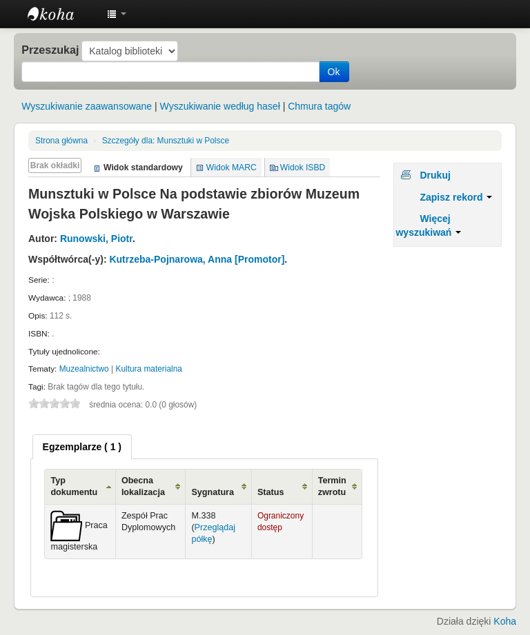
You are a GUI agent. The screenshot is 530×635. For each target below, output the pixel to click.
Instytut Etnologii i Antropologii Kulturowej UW (62, 14)
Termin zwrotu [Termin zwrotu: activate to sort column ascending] (332, 486)
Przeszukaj (50, 49)
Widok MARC (231, 167)
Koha (504, 621)
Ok (334, 71)
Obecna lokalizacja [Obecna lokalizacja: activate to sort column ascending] (143, 486)
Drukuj (435, 175)
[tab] (82, 446)
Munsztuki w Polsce (165, 140)
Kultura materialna (148, 369)
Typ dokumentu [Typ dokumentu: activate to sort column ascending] (73, 486)
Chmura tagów (319, 106)
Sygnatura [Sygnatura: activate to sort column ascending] (212, 492)
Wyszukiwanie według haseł (220, 106)
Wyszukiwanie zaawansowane (86, 106)
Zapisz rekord (456, 197)
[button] (117, 14)
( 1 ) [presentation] (82, 446)
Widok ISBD (303, 167)
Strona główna (61, 140)
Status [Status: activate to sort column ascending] (270, 492)
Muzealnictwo (84, 369)
